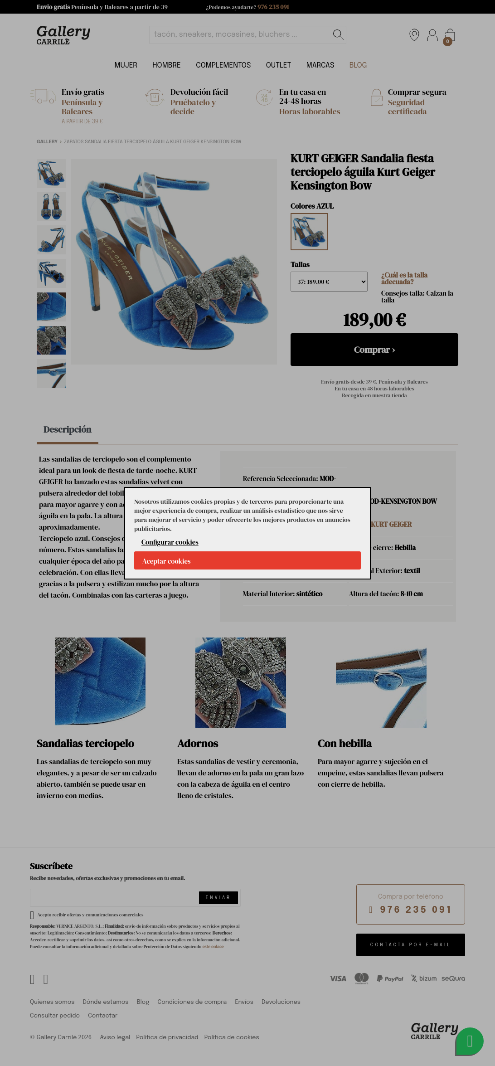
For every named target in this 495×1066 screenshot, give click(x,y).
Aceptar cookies (166, 561)
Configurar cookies (170, 542)
